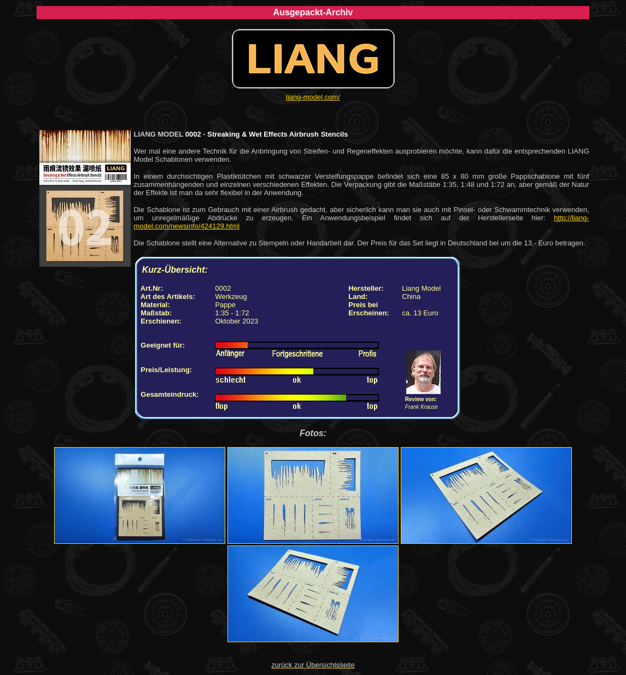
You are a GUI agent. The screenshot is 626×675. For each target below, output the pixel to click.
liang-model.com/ (313, 97)
